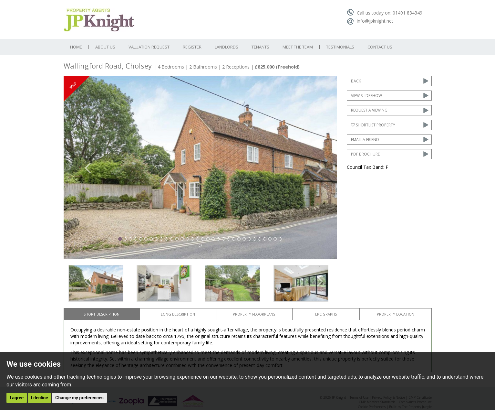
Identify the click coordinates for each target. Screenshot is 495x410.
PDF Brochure (365, 154)
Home (76, 47)
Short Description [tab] (101, 314)
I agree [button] (17, 397)
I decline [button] (39, 397)
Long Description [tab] (178, 314)
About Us (105, 47)
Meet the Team (298, 47)
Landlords (226, 47)
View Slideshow (366, 95)
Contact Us (379, 47)
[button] (84, 167)
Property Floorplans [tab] (254, 314)
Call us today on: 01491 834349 (384, 13)
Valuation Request (149, 47)
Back (356, 81)
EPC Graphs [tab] (326, 314)
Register (192, 47)
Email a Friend (365, 139)
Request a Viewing (369, 110)
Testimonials (340, 47)
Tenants (260, 47)
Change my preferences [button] (79, 397)
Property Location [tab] (395, 314)
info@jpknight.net (370, 21)
